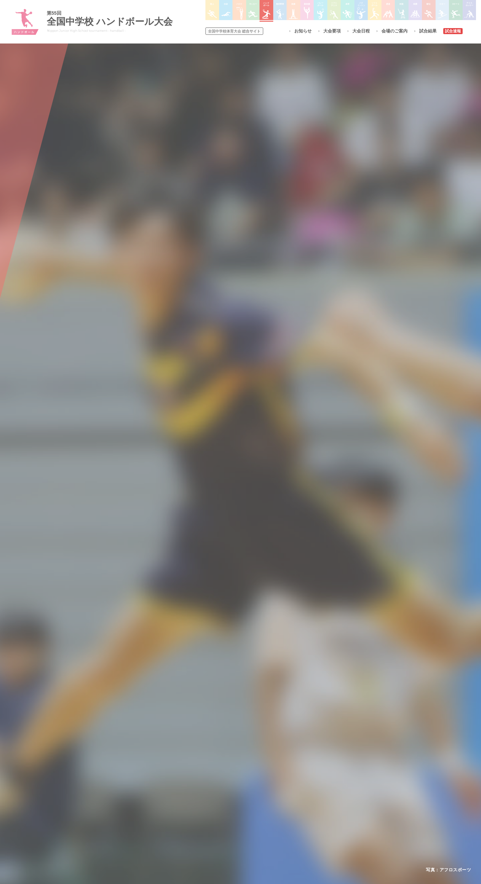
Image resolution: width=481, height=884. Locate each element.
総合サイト (234, 31)
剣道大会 (316, 770)
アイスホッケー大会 (326, 813)
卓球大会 (265, 796)
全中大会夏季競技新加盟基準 (163, 787)
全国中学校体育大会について (165, 751)
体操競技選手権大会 (228, 822)
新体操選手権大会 (273, 770)
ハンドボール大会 (226, 805)
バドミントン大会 (273, 805)
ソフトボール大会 (273, 813)
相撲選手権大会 (322, 779)
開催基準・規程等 (153, 779)
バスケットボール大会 (230, 787)
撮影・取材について (155, 796)
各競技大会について (230, 751)
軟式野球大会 (222, 813)
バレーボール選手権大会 (279, 779)
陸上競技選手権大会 (228, 770)
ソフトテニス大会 (273, 787)
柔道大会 (265, 822)
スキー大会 (318, 796)
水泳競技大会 (222, 779)
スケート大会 (320, 805)
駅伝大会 (316, 787)
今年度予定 (147, 770)
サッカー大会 (222, 796)
